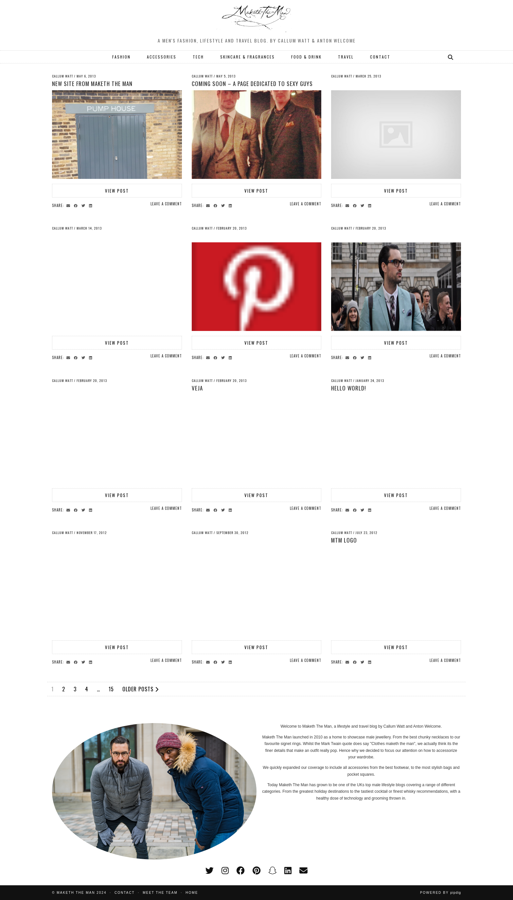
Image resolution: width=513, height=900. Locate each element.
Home (192, 892)
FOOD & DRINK (306, 57)
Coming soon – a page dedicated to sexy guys (252, 83)
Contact (125, 892)
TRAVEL (346, 57)
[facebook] (241, 870)
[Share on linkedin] (91, 205)
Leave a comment (166, 203)
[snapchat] (272, 870)
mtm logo (344, 540)
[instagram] (225, 870)
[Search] (451, 57)
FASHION (121, 57)
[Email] (303, 870)
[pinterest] (256, 870)
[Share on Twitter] (84, 205)
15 (111, 689)
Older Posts (140, 689)
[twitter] (209, 870)
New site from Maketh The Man (92, 83)
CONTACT (380, 57)
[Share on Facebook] (77, 205)
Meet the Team (160, 892)
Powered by (440, 892)
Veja (197, 388)
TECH (198, 57)
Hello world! (348, 388)
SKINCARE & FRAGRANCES (247, 57)
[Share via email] (69, 205)
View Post (117, 190)
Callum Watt (62, 76)
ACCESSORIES (161, 57)
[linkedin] (288, 870)
